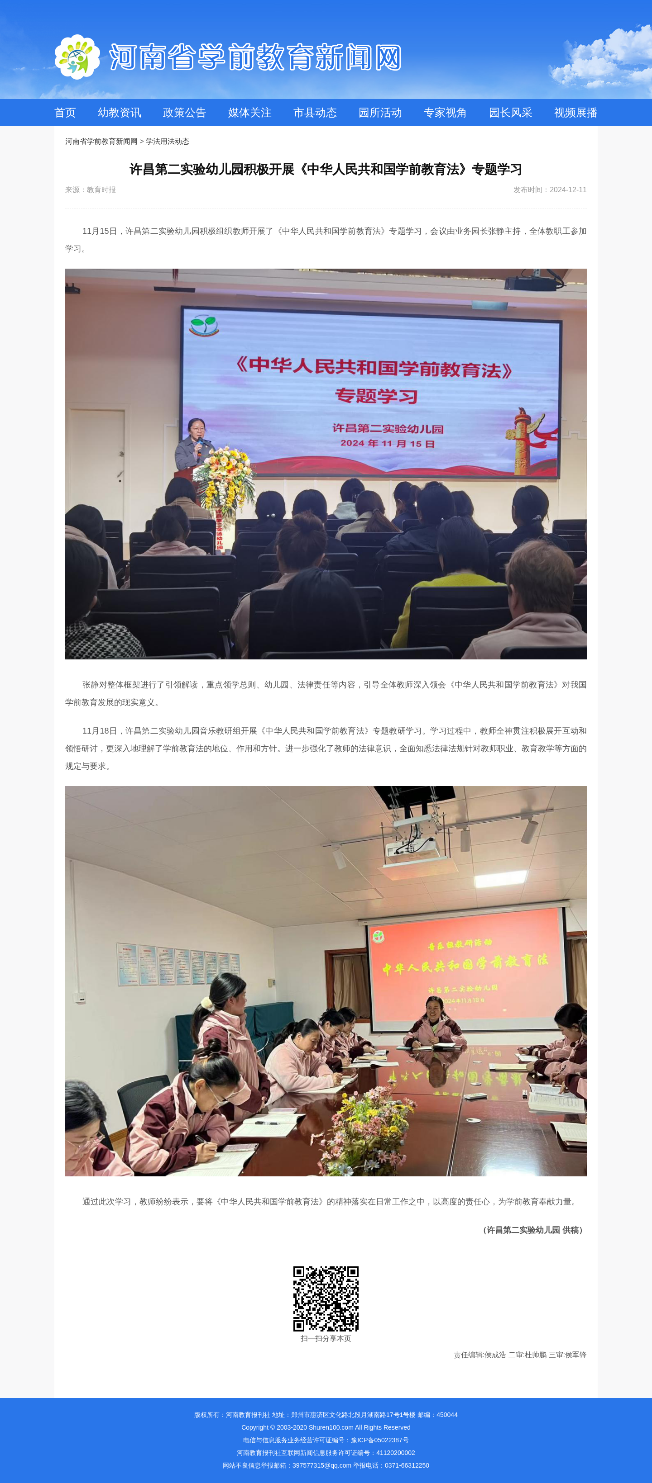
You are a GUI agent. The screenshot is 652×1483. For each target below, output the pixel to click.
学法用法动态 (167, 141)
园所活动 (380, 112)
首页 (65, 112)
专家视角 (445, 112)
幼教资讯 (119, 112)
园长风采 (510, 112)
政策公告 (184, 112)
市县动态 (315, 112)
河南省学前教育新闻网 (101, 141)
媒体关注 (250, 112)
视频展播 (576, 112)
